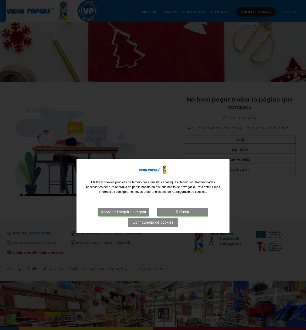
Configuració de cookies (153, 229)
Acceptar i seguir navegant (123, 218)
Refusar (182, 218)
